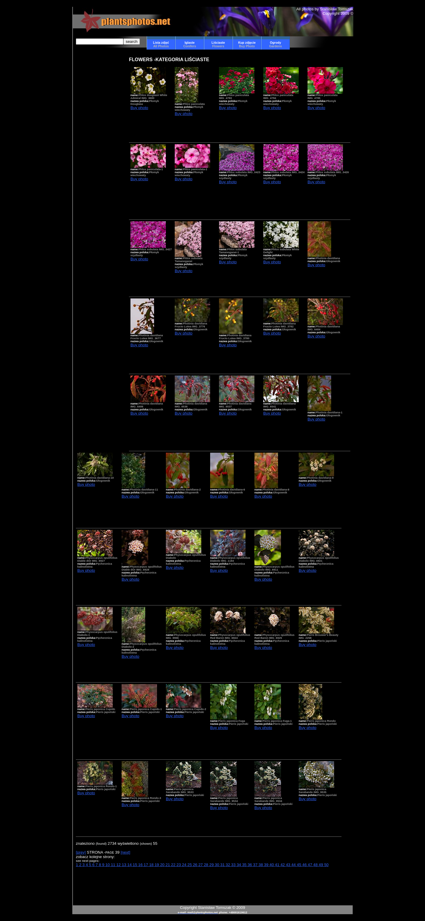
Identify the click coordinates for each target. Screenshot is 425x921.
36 (250, 864)
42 (283, 864)
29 (212, 864)
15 (135, 864)
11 (114, 864)
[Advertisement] (93, 151)
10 (108, 864)
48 (316, 864)
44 (294, 864)
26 (196, 864)
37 (256, 864)
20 (163, 864)
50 (326, 864)
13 (125, 864)
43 (289, 864)
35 (245, 864)
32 (228, 864)
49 (321, 864)
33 (234, 864)
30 (217, 864)
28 (207, 864)
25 (190, 864)
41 (278, 864)
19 (157, 864)
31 (223, 864)
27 (201, 864)
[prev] (81, 852)
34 (239, 864)
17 (146, 864)
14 (130, 864)
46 (305, 864)
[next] (125, 852)
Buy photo (139, 107)
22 (174, 864)
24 (185, 864)
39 (267, 864)
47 (310, 864)
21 (168, 864)
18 (152, 864)
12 (119, 864)
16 (141, 864)
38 (261, 864)
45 (300, 864)
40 (272, 864)
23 (179, 864)
